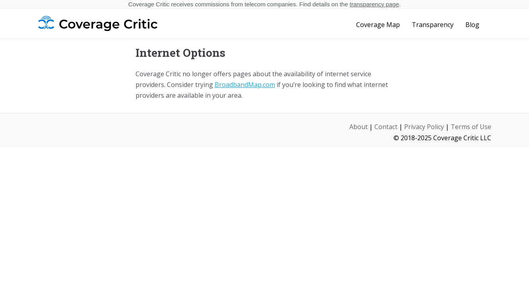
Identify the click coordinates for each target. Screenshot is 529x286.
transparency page (374, 4)
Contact (385, 126)
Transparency (432, 24)
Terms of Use (471, 126)
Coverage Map (378, 24)
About (358, 126)
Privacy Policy (424, 126)
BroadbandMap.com (245, 84)
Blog (472, 24)
